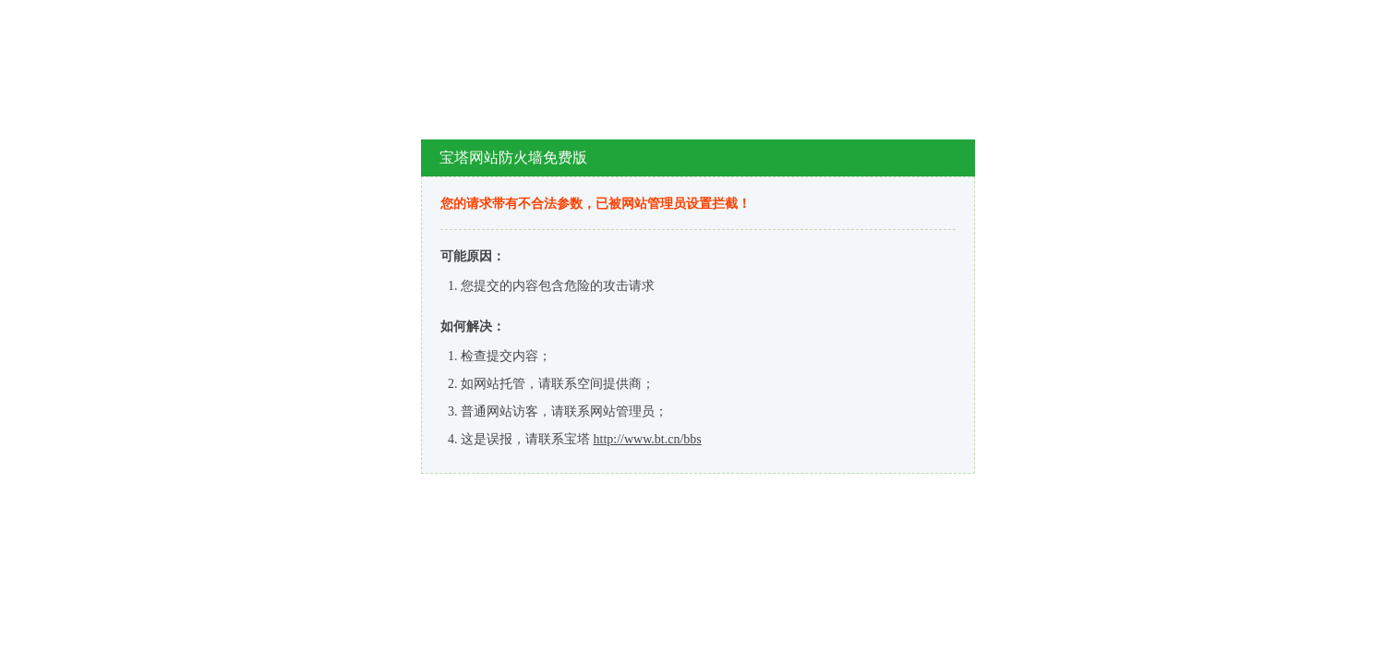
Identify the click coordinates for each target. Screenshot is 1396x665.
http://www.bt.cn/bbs (648, 439)
